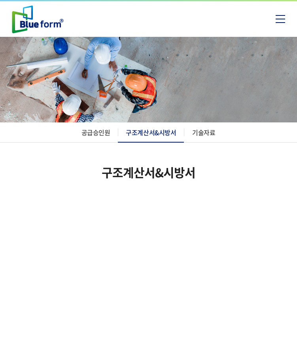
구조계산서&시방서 (151, 132)
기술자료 (203, 132)
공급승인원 (95, 132)
